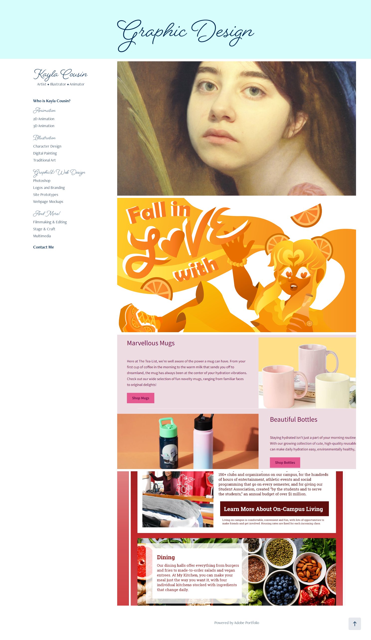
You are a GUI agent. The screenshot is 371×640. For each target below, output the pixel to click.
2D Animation (43, 118)
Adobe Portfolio (246, 622)
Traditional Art (44, 160)
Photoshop (41, 180)
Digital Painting (45, 153)
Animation (44, 111)
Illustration (44, 138)
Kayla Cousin (60, 75)
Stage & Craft (44, 229)
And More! (47, 214)
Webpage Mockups (48, 201)
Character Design (47, 146)
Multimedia (42, 236)
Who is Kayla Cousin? (52, 100)
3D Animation (43, 125)
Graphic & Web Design (59, 173)
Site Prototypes (45, 194)
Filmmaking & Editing (50, 222)
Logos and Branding (49, 187)
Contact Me (43, 247)
